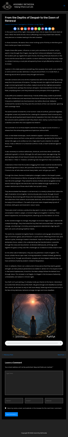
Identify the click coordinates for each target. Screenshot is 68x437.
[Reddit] (21, 32)
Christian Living (32, 28)
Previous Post (7, 358)
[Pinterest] (28, 32)
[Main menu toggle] (64, 8)
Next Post (62, 358)
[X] (18, 32)
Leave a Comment (11, 28)
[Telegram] (49, 32)
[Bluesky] (46, 32)
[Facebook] (15, 32)
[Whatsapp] (39, 32)
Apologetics (23, 28)
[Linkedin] (25, 32)
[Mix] (35, 32)
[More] (53, 32)
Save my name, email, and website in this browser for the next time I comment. (34, 412)
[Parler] (42, 32)
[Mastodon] (32, 32)
